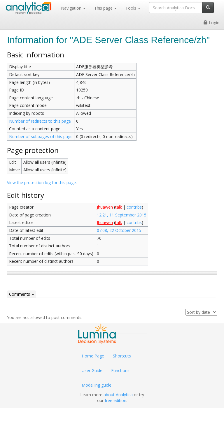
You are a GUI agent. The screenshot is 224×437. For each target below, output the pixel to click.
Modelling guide (96, 385)
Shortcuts (122, 356)
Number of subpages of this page (41, 136)
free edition (115, 400)
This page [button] (105, 8)
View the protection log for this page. (42, 182)
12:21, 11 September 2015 (121, 215)
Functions (120, 370)
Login (211, 22)
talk (118, 207)
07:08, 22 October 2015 (119, 230)
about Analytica (118, 394)
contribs (134, 207)
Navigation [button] (73, 8)
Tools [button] (132, 8)
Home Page (93, 356)
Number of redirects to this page (40, 121)
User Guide (92, 370)
